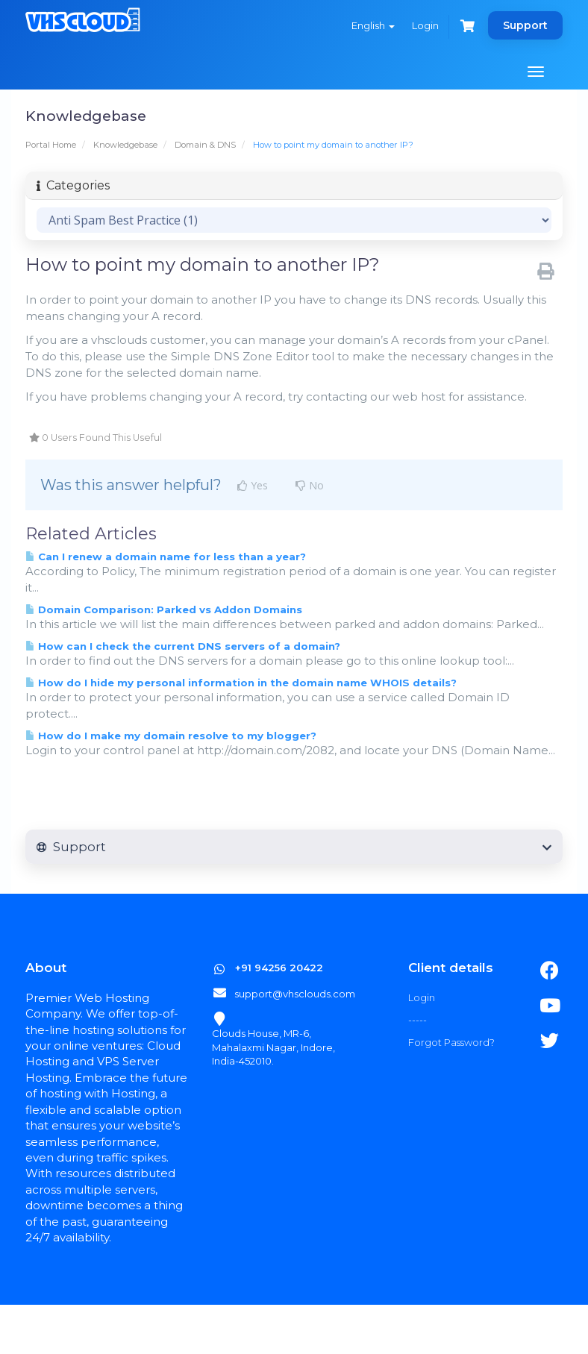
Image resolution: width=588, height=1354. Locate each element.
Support (525, 25)
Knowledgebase (125, 145)
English (373, 25)
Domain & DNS (205, 145)
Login (425, 25)
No (309, 485)
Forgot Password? (451, 1042)
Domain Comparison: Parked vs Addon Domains (163, 609)
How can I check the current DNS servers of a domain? (182, 646)
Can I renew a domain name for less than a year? (165, 556)
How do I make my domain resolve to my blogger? (170, 736)
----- (417, 1020)
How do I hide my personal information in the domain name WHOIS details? (241, 683)
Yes (252, 485)
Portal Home (50, 145)
